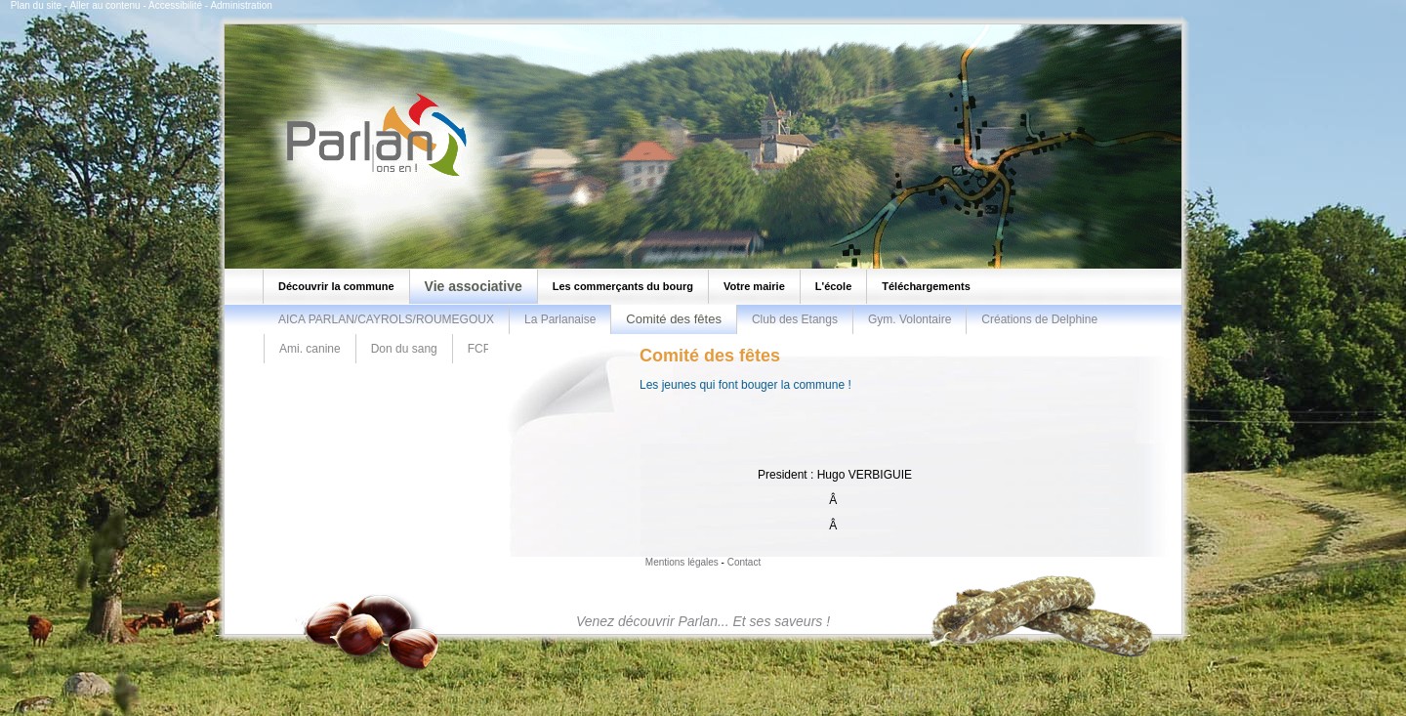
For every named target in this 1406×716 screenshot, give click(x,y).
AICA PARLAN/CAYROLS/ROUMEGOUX (386, 319)
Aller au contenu (104, 5)
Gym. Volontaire (909, 319)
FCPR (484, 349)
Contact (744, 562)
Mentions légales (682, 562)
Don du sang (404, 349)
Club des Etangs (795, 319)
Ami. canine (310, 349)
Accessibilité (175, 5)
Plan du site (36, 5)
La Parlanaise (560, 319)
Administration (240, 5)
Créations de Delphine (1039, 319)
